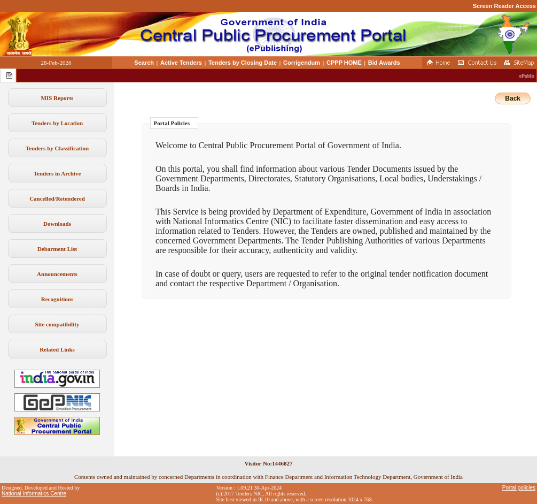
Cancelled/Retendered (57, 198)
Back (512, 98)
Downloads (57, 223)
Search (144, 62)
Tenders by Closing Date (242, 62)
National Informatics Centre (34, 494)
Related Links (57, 349)
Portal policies (518, 488)
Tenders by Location (57, 123)
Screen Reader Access (504, 6)
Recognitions (57, 299)
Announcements (57, 274)
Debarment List (57, 249)
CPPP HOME (344, 62)
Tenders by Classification (57, 148)
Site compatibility (57, 324)
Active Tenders (181, 62)
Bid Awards (384, 62)
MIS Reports (57, 98)
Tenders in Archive (57, 173)
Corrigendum (301, 62)
